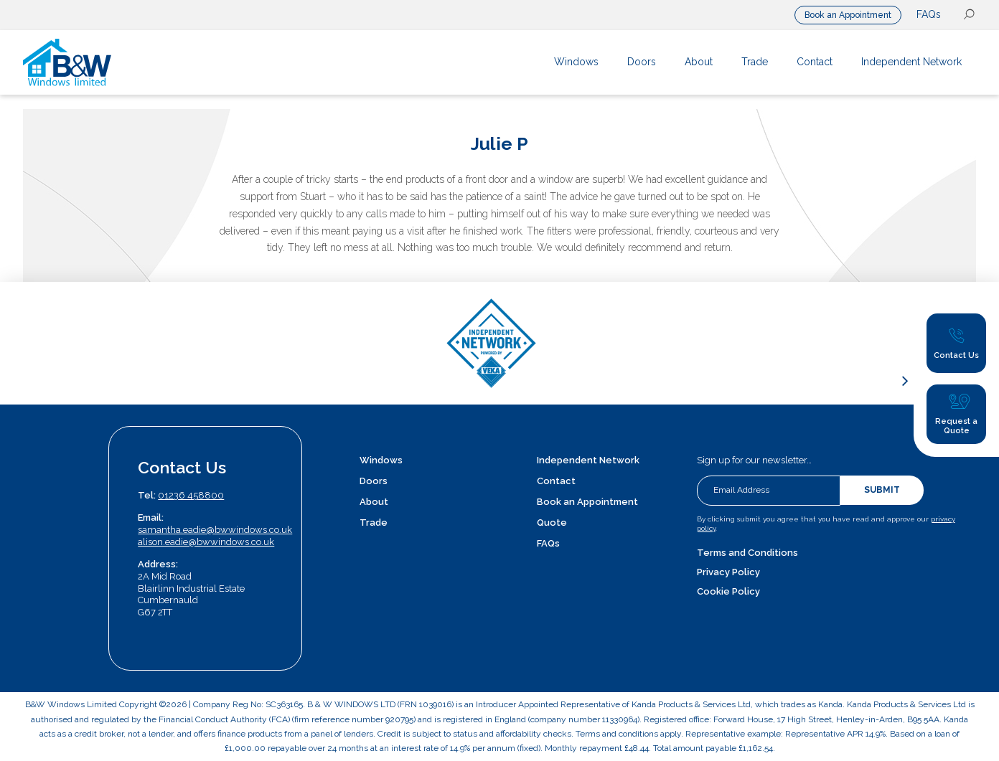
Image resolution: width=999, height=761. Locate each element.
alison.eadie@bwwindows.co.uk (206, 542)
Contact (556, 481)
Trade (374, 522)
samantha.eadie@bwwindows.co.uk (215, 529)
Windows (381, 460)
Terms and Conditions (747, 552)
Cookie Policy (728, 591)
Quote (552, 522)
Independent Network (588, 460)
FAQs (928, 14)
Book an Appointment (848, 15)
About (374, 501)
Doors (374, 481)
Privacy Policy (728, 572)
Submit (882, 490)
